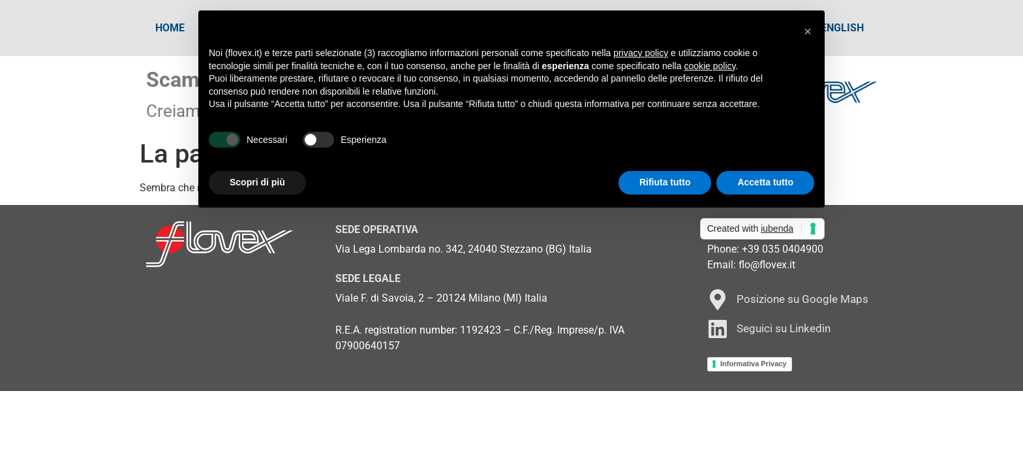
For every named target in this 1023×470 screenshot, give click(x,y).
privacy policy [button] (640, 53)
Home (170, 28)
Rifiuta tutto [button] (665, 182)
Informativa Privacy (753, 364)
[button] (807, 31)
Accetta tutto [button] (765, 182)
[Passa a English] (842, 28)
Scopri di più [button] (257, 182)
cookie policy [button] (709, 66)
